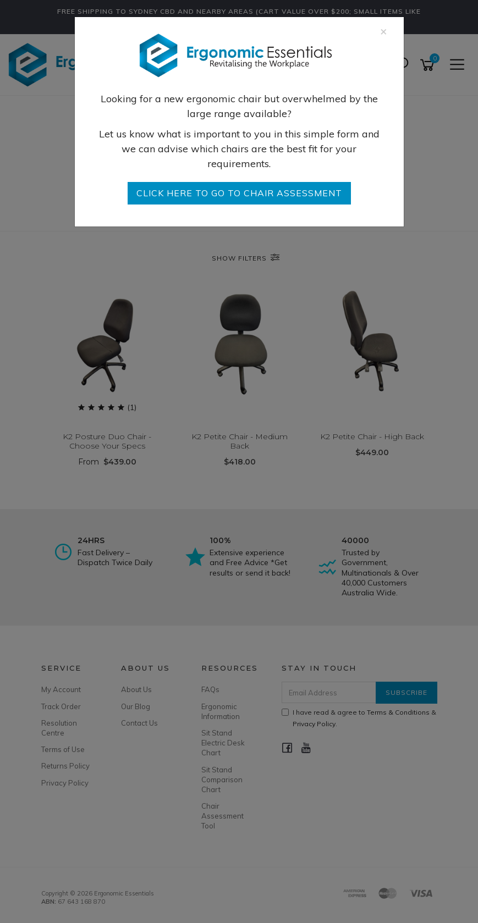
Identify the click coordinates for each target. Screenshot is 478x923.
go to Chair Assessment (239, 192)
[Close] (383, 31)
